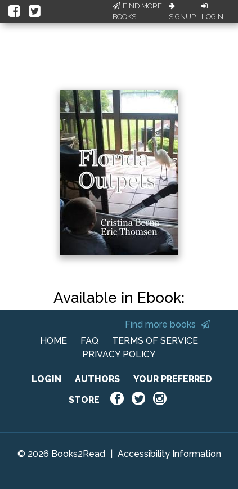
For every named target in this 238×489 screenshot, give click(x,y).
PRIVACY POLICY (119, 354)
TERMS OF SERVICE (155, 340)
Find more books (167, 324)
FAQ (89, 340)
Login (212, 11)
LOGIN (46, 379)
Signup (182, 11)
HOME (53, 340)
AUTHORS (97, 379)
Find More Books (137, 11)
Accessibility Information (169, 453)
